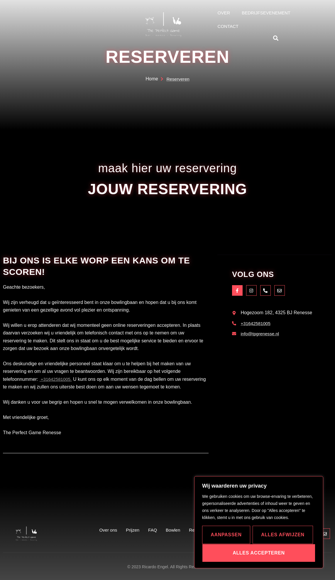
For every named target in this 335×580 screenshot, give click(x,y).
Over (224, 12)
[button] (276, 38)
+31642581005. (57, 379)
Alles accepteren (259, 552)
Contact (228, 26)
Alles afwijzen (282, 534)
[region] (258, 522)
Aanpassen (226, 534)
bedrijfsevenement (266, 12)
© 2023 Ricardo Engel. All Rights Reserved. (167, 566)
